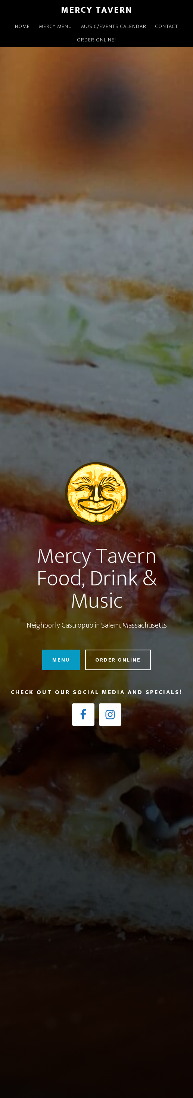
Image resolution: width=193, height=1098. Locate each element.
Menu (61, 660)
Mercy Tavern (97, 10)
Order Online (118, 660)
